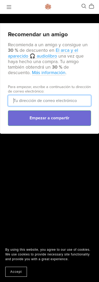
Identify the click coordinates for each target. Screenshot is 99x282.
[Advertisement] (49, 192)
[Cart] (93, 6)
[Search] (84, 6)
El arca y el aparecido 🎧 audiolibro (43, 53)
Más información (48, 72)
